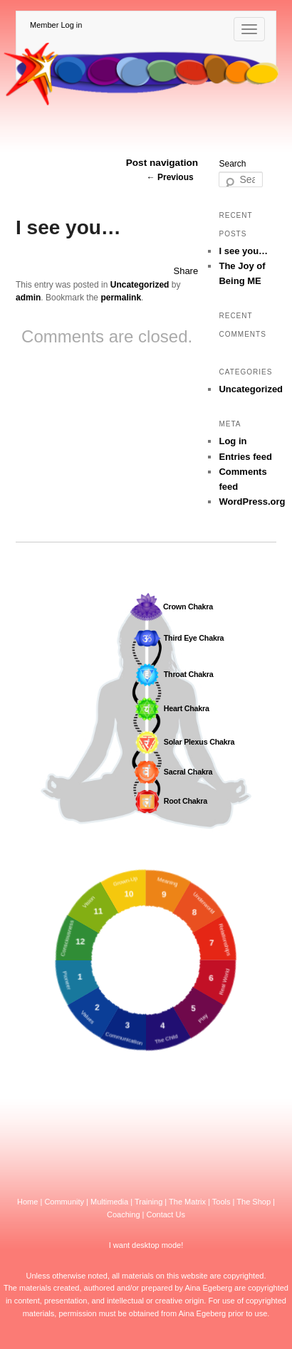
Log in (232, 441)
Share (185, 271)
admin (28, 298)
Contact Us (166, 1214)
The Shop (253, 1201)
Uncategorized (140, 285)
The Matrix (187, 1201)
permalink (120, 298)
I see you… (243, 251)
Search (232, 164)
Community (64, 1201)
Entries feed (245, 456)
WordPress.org (252, 501)
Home (27, 1201)
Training (148, 1201)
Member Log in (56, 25)
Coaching (123, 1214)
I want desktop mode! (146, 1245)
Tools (221, 1201)
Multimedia (109, 1201)
